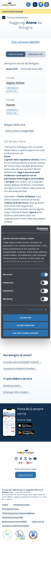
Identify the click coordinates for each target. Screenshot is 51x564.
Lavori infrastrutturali (12, 11)
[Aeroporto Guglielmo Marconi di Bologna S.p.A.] (9, 4)
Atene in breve (16, 54)
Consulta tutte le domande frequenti (22, 362)
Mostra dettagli (36, 309)
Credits (5, 505)
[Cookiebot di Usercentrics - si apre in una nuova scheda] (36, 229)
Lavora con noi (38, 521)
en (29, 463)
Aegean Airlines (15, 82)
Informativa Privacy (10, 509)
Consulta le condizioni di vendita (20, 368)
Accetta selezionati (25, 325)
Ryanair (10, 104)
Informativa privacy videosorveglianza (18, 513)
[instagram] (16, 458)
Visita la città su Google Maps (19, 130)
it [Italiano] (21, 463)
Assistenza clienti (12, 385)
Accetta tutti (25, 317)
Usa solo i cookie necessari (25, 333)
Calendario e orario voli (12, 89)
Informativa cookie (21, 505)
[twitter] (25, 458)
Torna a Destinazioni (15, 17)
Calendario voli (35, 54)
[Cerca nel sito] (35, 4)
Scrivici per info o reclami (16, 392)
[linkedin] (30, 458)
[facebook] (20, 458)
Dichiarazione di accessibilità (14, 521)
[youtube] (35, 458)
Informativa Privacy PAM (12, 517)
